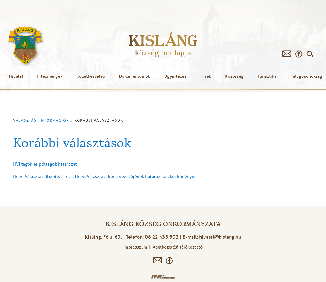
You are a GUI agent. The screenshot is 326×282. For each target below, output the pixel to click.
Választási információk (41, 120)
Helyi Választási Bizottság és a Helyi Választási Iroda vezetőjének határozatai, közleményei (104, 176)
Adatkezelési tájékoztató (178, 247)
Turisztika (267, 76)
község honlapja (163, 52)
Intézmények (49, 76)
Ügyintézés (175, 76)
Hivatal (16, 76)
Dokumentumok (134, 76)
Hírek (205, 76)
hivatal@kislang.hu (220, 237)
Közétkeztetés (91, 76)
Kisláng (163, 40)
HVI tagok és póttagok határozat (45, 164)
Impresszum (135, 247)
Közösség (234, 76)
